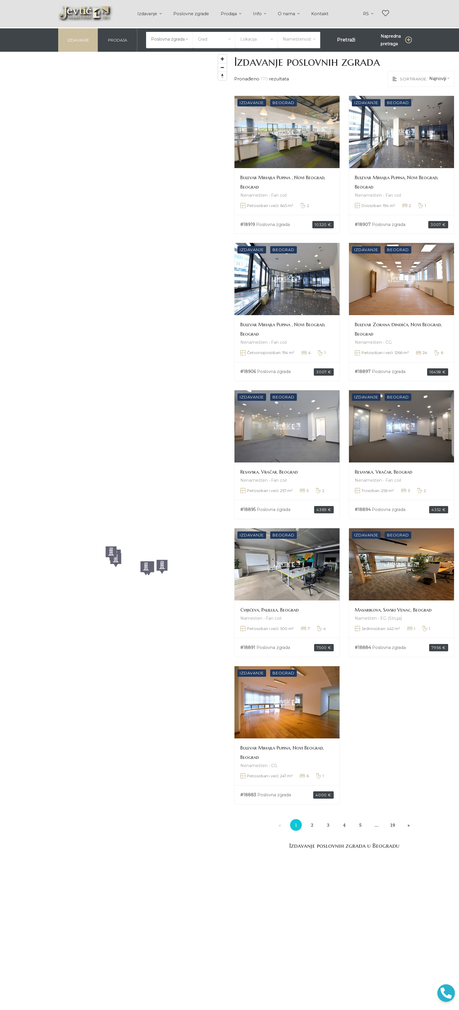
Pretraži (346, 39)
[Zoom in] (222, 58)
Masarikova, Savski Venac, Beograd (393, 609)
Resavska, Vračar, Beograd (269, 471)
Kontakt (319, 13)
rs (366, 13)
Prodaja (229, 13)
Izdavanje (147, 13)
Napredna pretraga (391, 39)
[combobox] (169, 38)
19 (392, 824)
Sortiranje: (410, 78)
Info (258, 13)
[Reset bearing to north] (222, 75)
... (376, 824)
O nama (287, 13)
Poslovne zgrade (191, 13)
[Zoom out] (222, 66)
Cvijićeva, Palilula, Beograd (269, 609)
